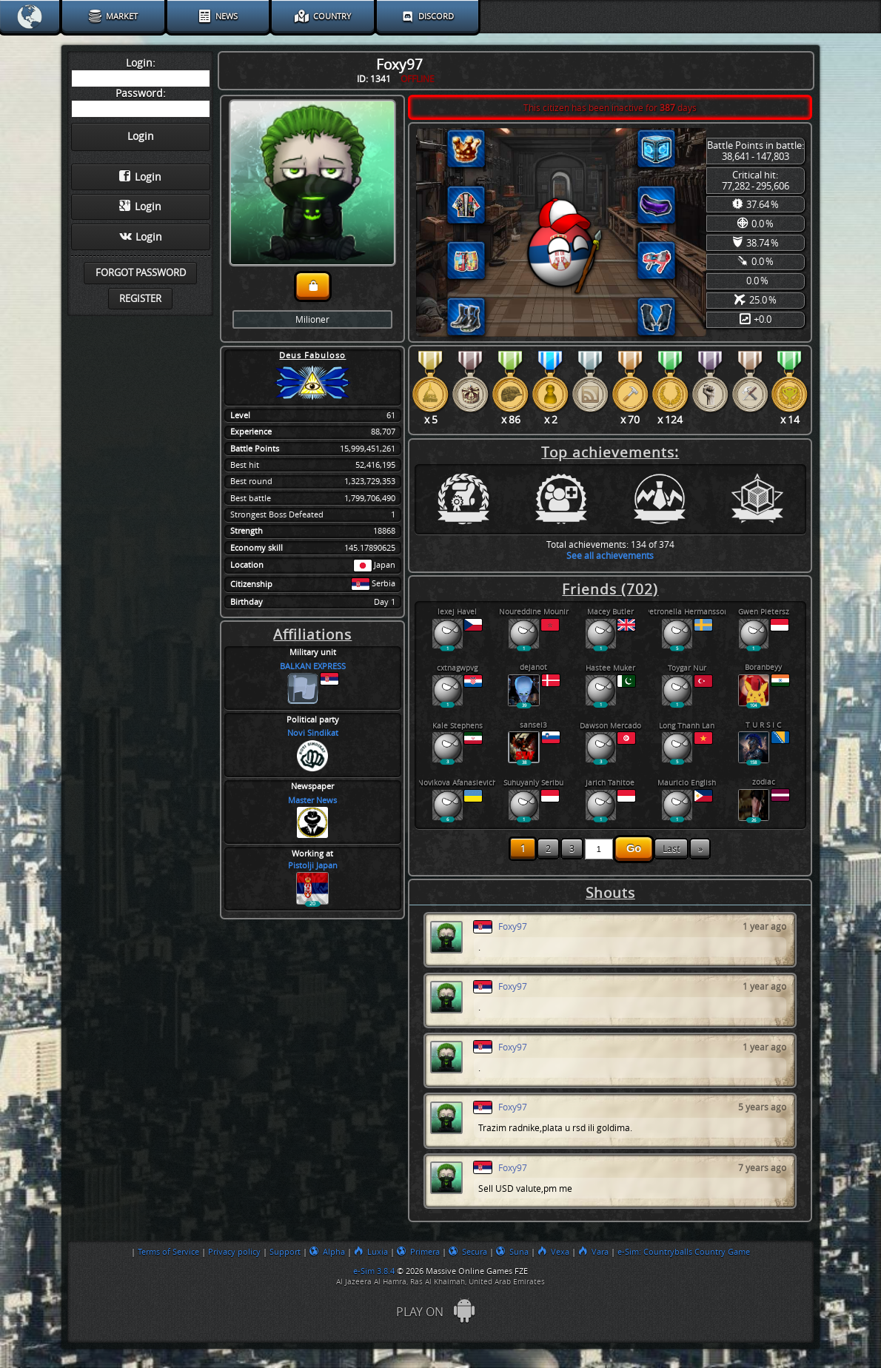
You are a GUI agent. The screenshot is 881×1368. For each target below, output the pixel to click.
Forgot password (141, 272)
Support (285, 1252)
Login (140, 177)
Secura (468, 1252)
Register (140, 298)
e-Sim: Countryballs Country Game (683, 1252)
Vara (593, 1252)
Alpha (327, 1252)
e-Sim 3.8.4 (374, 1271)
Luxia (371, 1252)
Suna (512, 1252)
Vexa (553, 1252)
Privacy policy (234, 1252)
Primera (418, 1252)
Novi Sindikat (312, 733)
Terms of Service (168, 1252)
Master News (312, 800)
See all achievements (610, 555)
